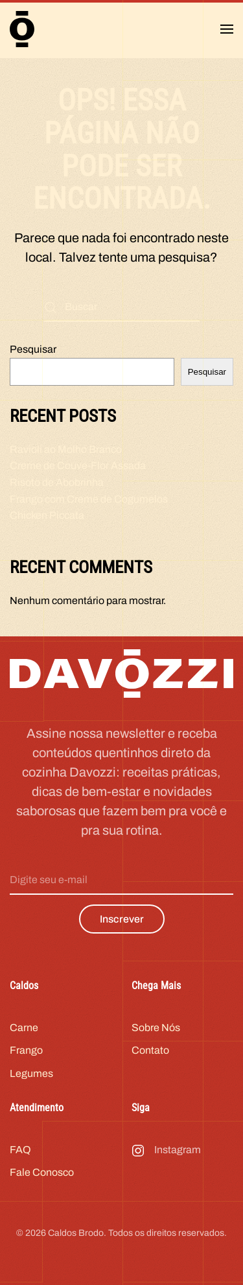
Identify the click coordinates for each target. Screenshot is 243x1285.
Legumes (31, 1073)
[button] (226, 29)
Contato (150, 1050)
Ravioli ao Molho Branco (66, 449)
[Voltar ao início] (22, 29)
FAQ (20, 1149)
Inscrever (122, 919)
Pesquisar (33, 349)
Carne (24, 1027)
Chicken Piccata (47, 515)
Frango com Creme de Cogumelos (89, 499)
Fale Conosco (42, 1172)
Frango (26, 1050)
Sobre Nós (156, 1027)
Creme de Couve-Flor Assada (78, 465)
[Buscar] (122, 307)
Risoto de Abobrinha (57, 482)
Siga (141, 1108)
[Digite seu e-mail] (121, 880)
